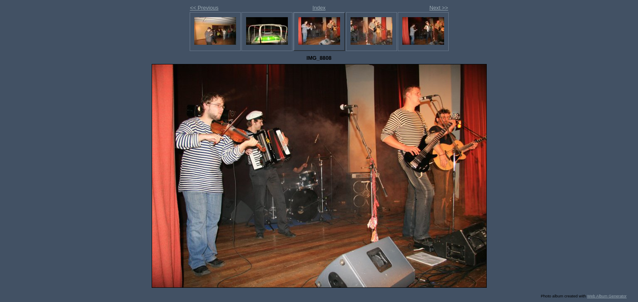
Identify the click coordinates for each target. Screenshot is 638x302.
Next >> (439, 8)
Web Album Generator (607, 296)
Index (319, 8)
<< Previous (204, 8)
